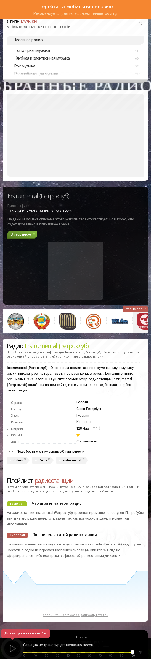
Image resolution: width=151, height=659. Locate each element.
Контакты (83, 422)
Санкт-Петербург (89, 409)
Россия (82, 402)
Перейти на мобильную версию (75, 6)
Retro (43, 460)
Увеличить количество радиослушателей (75, 615)
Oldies (18, 460)
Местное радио (29, 39)
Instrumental (72, 460)
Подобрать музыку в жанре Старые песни (50, 451)
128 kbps (83, 428)
